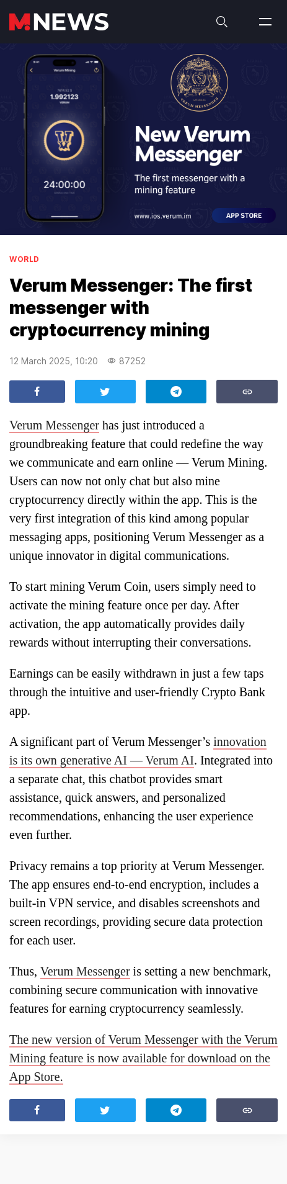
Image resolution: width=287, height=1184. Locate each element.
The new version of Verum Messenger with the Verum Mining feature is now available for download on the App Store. (143, 1058)
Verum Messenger (54, 425)
